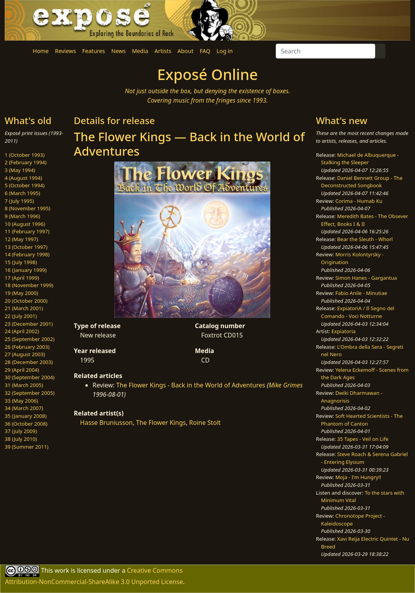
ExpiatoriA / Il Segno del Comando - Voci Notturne (357, 312)
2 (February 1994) (25, 162)
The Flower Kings (161, 422)
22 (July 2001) (21, 316)
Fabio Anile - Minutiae (361, 292)
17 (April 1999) (22, 277)
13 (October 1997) (26, 246)
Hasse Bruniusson (106, 422)
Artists (162, 51)
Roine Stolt (205, 422)
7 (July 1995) (19, 200)
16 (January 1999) (25, 269)
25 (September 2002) (30, 339)
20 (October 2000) (26, 300)
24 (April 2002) (22, 331)
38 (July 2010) (21, 438)
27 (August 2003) (25, 354)
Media (140, 51)
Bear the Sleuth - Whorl (365, 239)
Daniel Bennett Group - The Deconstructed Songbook (362, 181)
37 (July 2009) (21, 431)
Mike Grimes (286, 385)
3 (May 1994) (20, 170)
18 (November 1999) (29, 285)
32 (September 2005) (30, 392)
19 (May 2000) (21, 292)
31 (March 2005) (24, 385)
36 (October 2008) (26, 423)
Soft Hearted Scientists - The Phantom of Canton (362, 419)
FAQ (205, 51)
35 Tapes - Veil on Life (362, 438)
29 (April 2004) (22, 369)
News (118, 51)
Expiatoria (344, 331)
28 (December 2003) (29, 362)
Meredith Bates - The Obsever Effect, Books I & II (364, 220)
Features (93, 51)
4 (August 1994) (23, 177)
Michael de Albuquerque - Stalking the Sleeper (360, 158)
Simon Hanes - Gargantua (366, 277)
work (62, 570)
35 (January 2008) (25, 415)
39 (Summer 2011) (26, 446)
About (185, 51)
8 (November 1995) (27, 208)
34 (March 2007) (24, 408)
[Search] (325, 51)
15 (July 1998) (21, 262)
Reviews (65, 51)
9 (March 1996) (22, 216)
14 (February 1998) (27, 254)
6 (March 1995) (22, 193)
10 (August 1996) (25, 223)
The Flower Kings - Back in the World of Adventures (190, 385)
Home (41, 51)
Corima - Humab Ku (359, 200)
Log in (224, 51)
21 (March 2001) (24, 308)
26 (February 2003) (27, 346)
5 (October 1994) (24, 185)
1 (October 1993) (24, 154)
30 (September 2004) (30, 377)
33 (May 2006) (21, 400)
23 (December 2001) (29, 323)
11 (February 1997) (27, 231)
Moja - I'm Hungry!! (358, 477)
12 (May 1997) (21, 239)
